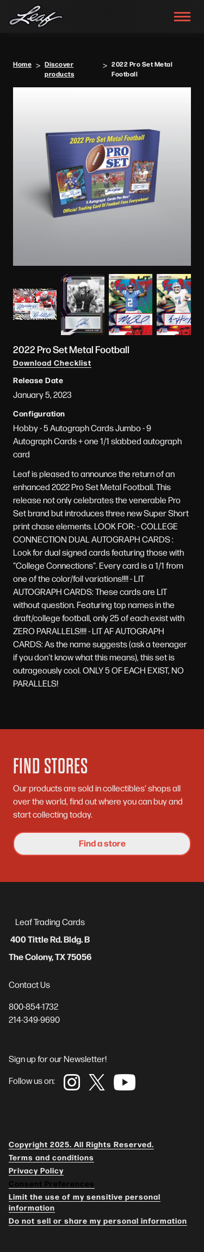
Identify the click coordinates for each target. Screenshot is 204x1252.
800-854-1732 (33, 1006)
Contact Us (29, 984)
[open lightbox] (102, 176)
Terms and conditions (51, 1157)
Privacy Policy (36, 1170)
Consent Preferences (52, 1183)
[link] (72, 1082)
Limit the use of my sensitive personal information (84, 1202)
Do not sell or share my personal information (98, 1220)
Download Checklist (52, 362)
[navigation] (36, 16)
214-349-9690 (34, 1019)
